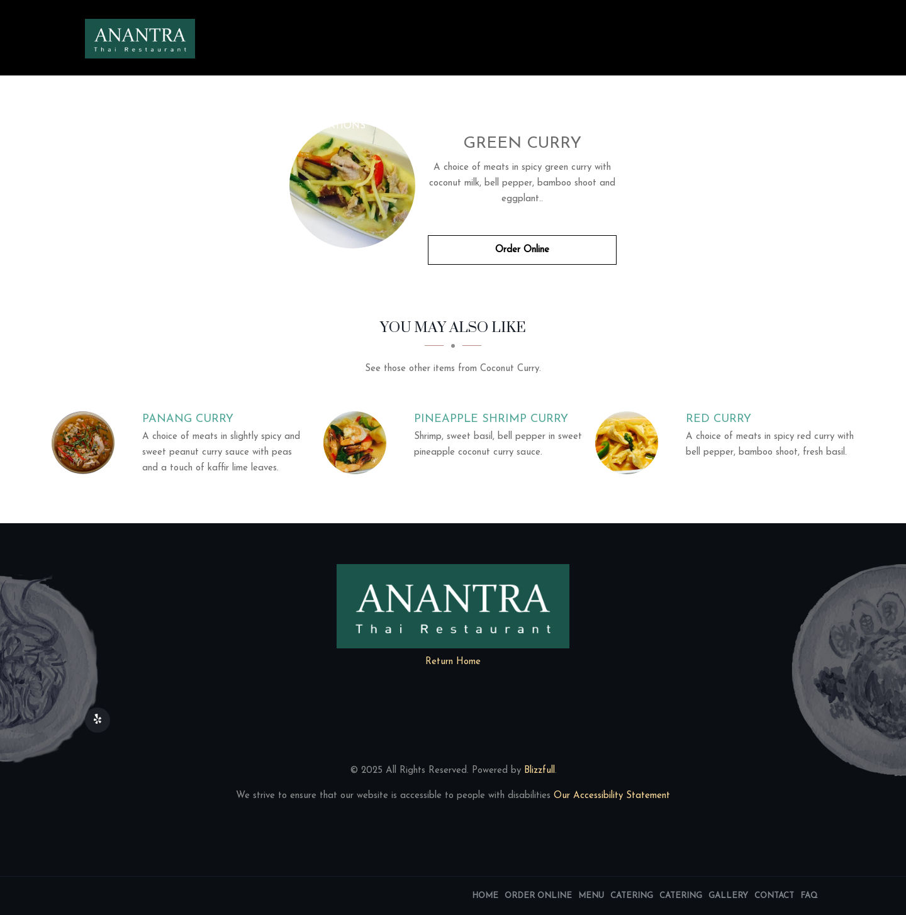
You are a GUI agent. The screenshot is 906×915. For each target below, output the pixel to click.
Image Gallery (502, 126)
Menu (268, 126)
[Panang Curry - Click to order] (86, 442)
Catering (414, 126)
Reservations (765, 126)
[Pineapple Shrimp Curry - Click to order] (358, 442)
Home (112, 126)
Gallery (728, 896)
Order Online (190, 126)
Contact (590, 126)
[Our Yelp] (97, 720)
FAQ (107, 160)
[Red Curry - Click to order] (629, 442)
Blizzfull (539, 770)
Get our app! (670, 126)
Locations (337, 126)
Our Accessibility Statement (610, 796)
